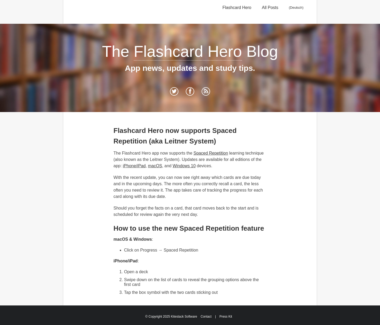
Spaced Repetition (210, 153)
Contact (206, 316)
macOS (155, 166)
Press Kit (225, 316)
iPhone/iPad (134, 166)
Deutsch (296, 8)
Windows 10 (184, 166)
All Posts (270, 7)
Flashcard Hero (236, 7)
